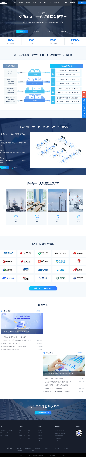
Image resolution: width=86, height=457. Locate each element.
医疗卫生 (21, 435)
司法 (29, 432)
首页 (15, 2)
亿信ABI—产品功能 (4, 432)
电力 (24, 432)
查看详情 (16, 167)
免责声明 (64, 455)
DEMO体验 (36, 31)
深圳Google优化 (30, 450)
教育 (29, 435)
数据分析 (40, 432)
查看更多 (38, 311)
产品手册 (63, 31)
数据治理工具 (28, 448)
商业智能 (40, 430)
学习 (40, 2)
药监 (24, 438)
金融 (29, 430)
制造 (29, 438)
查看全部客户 (43, 288)
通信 (24, 435)
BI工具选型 (40, 438)
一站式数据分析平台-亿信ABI (6, 430)
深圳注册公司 (20, 450)
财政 (24, 430)
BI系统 (39, 440)
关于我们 (56, 2)
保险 (20, 432)
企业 (20, 438)
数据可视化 (40, 435)
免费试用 (81, 2)
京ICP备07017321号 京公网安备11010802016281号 (52, 455)
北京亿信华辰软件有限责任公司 (35, 455)
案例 (34, 2)
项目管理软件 (57, 448)
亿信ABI (21, 2)
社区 (50, 2)
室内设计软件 (47, 448)
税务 (20, 430)
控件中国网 (66, 448)
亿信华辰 (19, 448)
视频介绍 (50, 31)
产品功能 (28, 2)
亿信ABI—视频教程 (4, 435)
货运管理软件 (38, 448)
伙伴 (45, 2)
